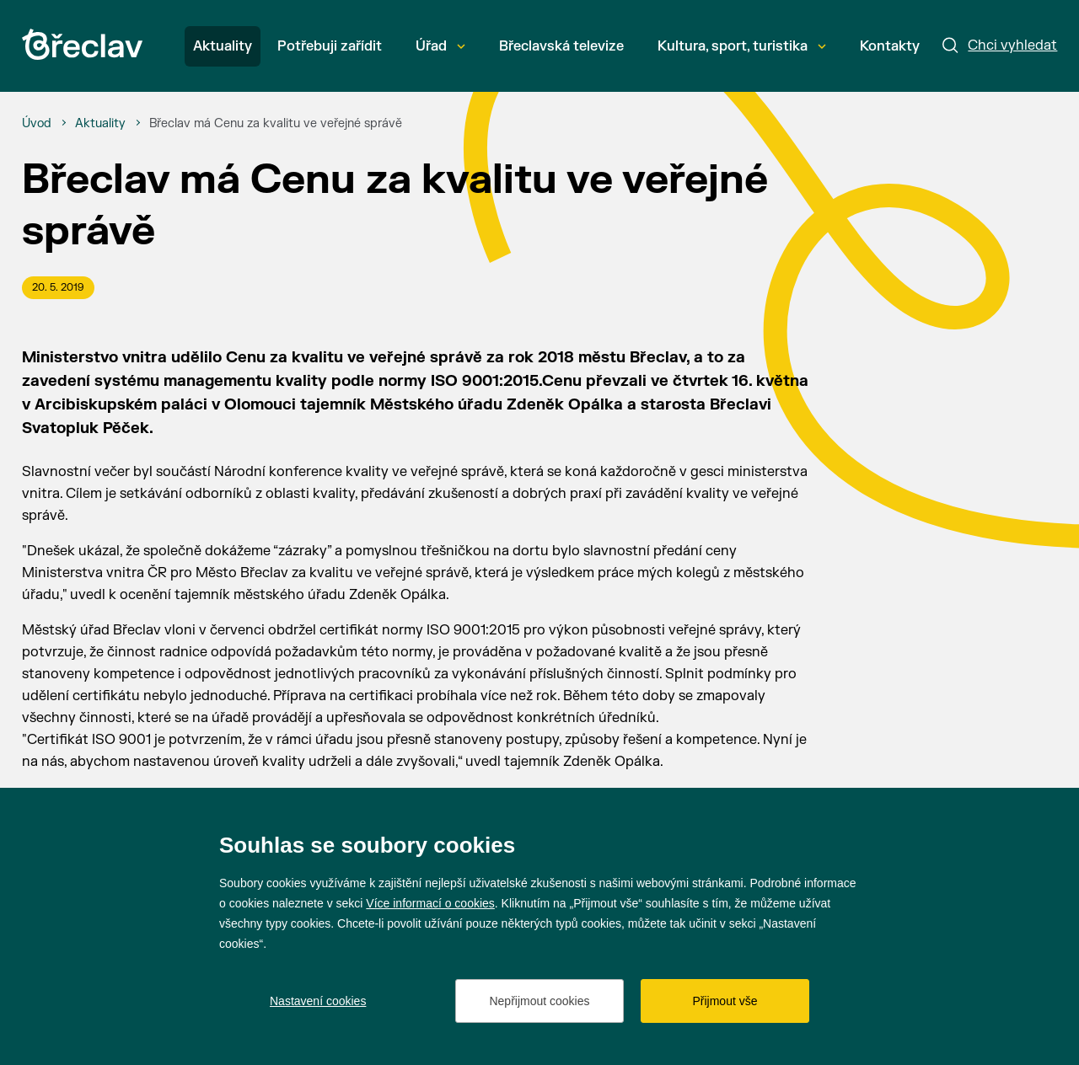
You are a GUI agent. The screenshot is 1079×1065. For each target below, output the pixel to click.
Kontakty (890, 46)
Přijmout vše (724, 1001)
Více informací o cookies (430, 903)
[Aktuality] (100, 123)
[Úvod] (36, 123)
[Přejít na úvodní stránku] (82, 44)
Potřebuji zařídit (329, 46)
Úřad (440, 46)
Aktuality (222, 46)
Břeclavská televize (561, 46)
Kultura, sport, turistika (742, 46)
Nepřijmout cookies (539, 1001)
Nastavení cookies (318, 1001)
